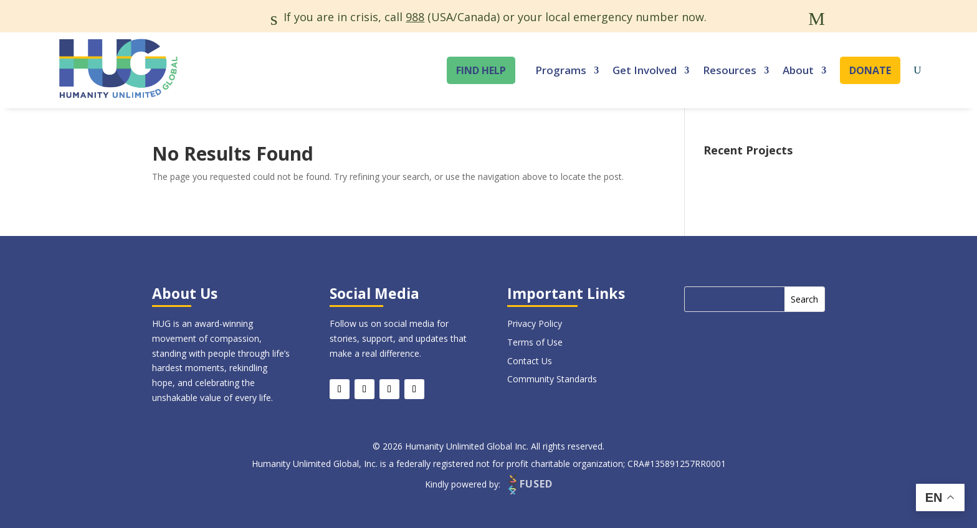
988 (415, 16)
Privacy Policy (534, 323)
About (798, 70)
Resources (729, 70)
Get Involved (644, 70)
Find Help (481, 70)
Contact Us (529, 361)
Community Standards (552, 379)
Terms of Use (535, 342)
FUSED (530, 484)
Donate (870, 70)
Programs (560, 70)
